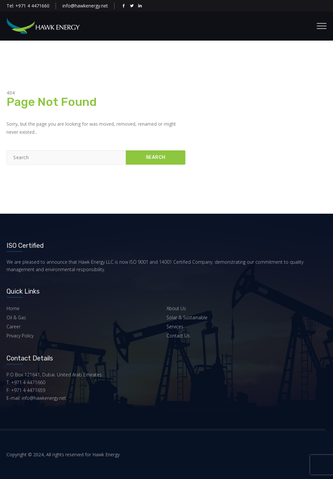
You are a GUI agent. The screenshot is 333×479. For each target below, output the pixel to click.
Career (13, 326)
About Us (176, 308)
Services (174, 326)
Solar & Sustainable (186, 317)
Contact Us (178, 336)
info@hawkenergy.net (85, 6)
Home (13, 308)
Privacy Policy (20, 336)
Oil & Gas (16, 317)
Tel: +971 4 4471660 (28, 6)
